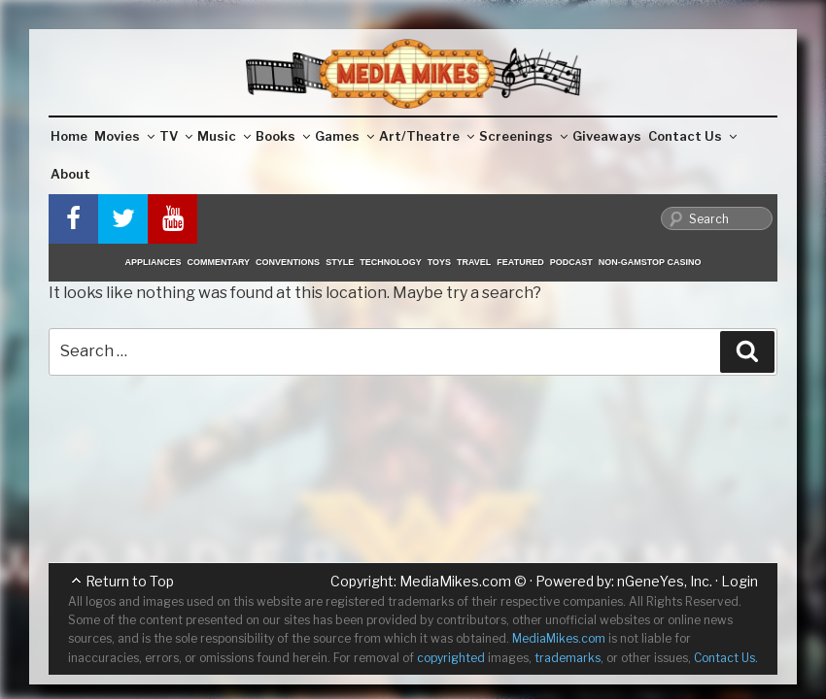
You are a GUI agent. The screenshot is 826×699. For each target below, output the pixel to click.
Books (283, 136)
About (70, 174)
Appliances (153, 262)
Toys (439, 262)
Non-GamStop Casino (650, 262)
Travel (474, 262)
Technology (391, 262)
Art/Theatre (426, 136)
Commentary (219, 262)
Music (224, 136)
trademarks (567, 657)
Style (340, 262)
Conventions (288, 262)
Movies (124, 136)
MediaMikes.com (455, 581)
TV (175, 136)
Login (739, 581)
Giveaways (606, 136)
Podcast (571, 262)
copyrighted (451, 657)
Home (69, 136)
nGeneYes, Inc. (664, 581)
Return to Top (130, 581)
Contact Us (692, 136)
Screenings (523, 136)
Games (344, 136)
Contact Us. (726, 657)
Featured (520, 262)
